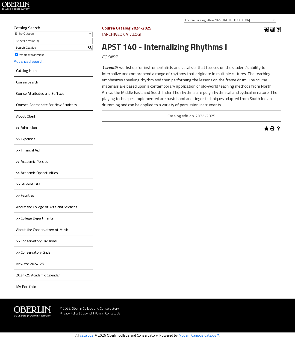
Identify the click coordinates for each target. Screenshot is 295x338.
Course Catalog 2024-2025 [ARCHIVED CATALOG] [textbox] (217, 20)
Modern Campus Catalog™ (199, 335)
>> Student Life (28, 184)
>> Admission (26, 127)
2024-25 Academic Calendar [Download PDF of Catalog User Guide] (38, 275)
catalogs (87, 335)
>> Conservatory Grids (33, 252)
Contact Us (112, 313)
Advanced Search (29, 61)
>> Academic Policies (32, 161)
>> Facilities (25, 195)
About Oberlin (26, 116)
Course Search (27, 82)
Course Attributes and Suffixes (40, 93)
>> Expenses (25, 139)
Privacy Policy (69, 313)
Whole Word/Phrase (31, 54)
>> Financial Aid (28, 150)
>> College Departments (35, 218)
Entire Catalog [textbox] (24, 33)
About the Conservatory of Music (42, 229)
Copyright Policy (92, 313)
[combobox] (230, 20)
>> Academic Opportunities (37, 172)
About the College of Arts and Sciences (46, 207)
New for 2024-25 (30, 264)
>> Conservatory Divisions (36, 241)
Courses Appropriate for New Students (46, 104)
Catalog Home (27, 70)
